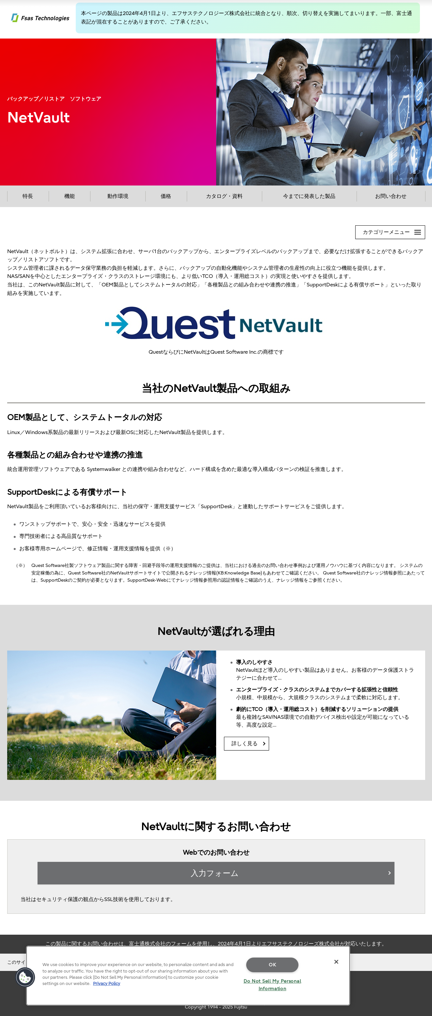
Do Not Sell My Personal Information (272, 985)
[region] (188, 976)
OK (272, 965)
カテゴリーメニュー (394, 230)
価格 (166, 196)
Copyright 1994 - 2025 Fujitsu (216, 1007)
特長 (28, 196)
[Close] (336, 962)
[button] (25, 977)
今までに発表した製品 (309, 196)
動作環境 (117, 196)
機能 (69, 196)
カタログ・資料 (224, 196)
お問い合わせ (391, 196)
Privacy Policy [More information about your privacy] (106, 983)
